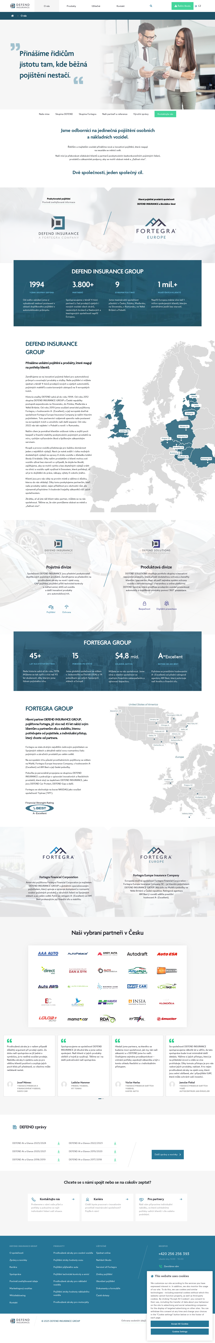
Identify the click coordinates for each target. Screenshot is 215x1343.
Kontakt (121, 6)
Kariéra (13, 1267)
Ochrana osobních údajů (133, 1320)
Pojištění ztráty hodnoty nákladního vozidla (71, 1293)
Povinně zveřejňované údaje (24, 1281)
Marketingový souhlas (21, 1288)
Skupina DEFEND (64, 114)
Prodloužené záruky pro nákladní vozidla (70, 1283)
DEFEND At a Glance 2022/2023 (93, 1143)
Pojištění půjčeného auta (65, 1267)
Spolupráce (15, 1274)
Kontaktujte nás (165, 114)
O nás (47, 6)
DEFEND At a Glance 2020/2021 (36, 1151)
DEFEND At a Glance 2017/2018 (93, 1159)
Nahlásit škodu (103, 1260)
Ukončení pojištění (105, 1281)
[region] (180, 1306)
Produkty (71, 6)
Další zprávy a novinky (168, 1154)
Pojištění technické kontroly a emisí (71, 1274)
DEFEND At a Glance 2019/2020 (93, 1151)
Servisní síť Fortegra (106, 1267)
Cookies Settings (179, 1331)
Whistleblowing (18, 1295)
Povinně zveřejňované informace (58, 202)
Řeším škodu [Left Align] (183, 5)
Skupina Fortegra (87, 114)
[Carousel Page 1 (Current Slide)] (100, 1098)
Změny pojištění (104, 1274)
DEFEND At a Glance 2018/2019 (36, 1159)
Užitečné (96, 6)
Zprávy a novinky (18, 1260)
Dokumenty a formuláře (108, 1288)
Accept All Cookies (179, 1324)
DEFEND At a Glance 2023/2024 (36, 1143)
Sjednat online (103, 1252)
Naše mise (44, 114)
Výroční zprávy (141, 114)
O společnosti (16, 1252)
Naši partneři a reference (114, 114)
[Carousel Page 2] (103, 1098)
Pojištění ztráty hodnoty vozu (68, 1260)
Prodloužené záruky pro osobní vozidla (73, 1252)
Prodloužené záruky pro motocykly (71, 1302)
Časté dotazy (102, 1295)
